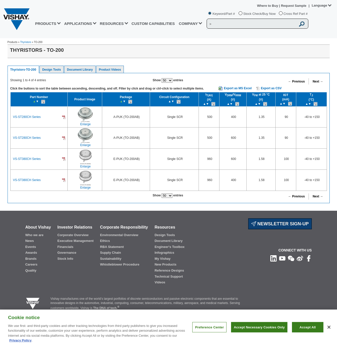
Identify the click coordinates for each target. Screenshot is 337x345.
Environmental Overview (119, 235)
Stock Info (65, 259)
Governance (66, 252)
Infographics (164, 252)
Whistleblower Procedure (119, 264)
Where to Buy (268, 6)
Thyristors (25, 42)
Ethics (105, 241)
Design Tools (51, 69)
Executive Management (75, 241)
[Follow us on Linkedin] (273, 258)
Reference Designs (169, 270)
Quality (30, 270)
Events (30, 247)
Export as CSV (269, 89)
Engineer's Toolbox (169, 247)
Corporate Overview (73, 235)
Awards (31, 252)
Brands (30, 259)
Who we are (34, 235)
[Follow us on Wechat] (291, 258)
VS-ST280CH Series (27, 117)
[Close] (328, 332)
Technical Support (169, 276)
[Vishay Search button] (302, 24)
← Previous (296, 81)
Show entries (168, 80)
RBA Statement (112, 247)
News (29, 241)
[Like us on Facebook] (309, 258)
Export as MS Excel (238, 88)
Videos (160, 282)
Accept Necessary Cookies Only (259, 333)
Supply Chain (110, 252)
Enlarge (85, 124)
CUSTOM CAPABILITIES (153, 23)
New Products (165, 264)
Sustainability (111, 259)
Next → (318, 81)
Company (188, 23)
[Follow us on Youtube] (282, 258)
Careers (31, 264)
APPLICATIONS (78, 23)
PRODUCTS (45, 23)
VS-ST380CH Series (27, 159)
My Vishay (162, 259)
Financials (65, 247)
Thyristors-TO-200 (23, 69)
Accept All (307, 333)
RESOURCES (112, 23)
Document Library (80, 69)
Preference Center (209, 333)
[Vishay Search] (251, 24)
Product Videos (110, 69)
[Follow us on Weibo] (300, 258)
